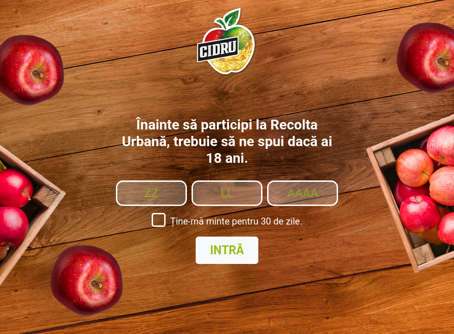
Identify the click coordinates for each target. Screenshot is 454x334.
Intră (227, 250)
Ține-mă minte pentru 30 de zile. (236, 221)
